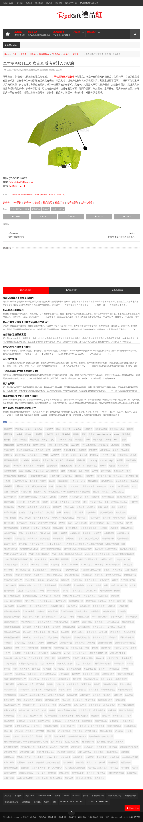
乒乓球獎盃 (117, 570)
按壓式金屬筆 (77, 648)
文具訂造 (115, 445)
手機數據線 (9, 507)
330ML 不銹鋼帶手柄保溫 (15, 554)
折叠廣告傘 (44, 54)
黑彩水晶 (69, 778)
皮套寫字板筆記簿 (56, 695)
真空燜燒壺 (29, 700)
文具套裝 (17, 653)
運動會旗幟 (98, 752)
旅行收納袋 (56, 653)
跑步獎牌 (119, 742)
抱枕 (17, 648)
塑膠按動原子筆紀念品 (96, 601)
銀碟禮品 (8, 538)
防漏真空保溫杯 (39, 486)
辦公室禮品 (9, 445)
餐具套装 (23, 544)
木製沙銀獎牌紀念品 (28, 663)
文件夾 (7, 653)
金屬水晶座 (65, 757)
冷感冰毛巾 (98, 439)
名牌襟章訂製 (46, 596)
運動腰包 (125, 752)
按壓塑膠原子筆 (61, 648)
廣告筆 (130, 429)
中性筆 (107, 570)
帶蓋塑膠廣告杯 (28, 622)
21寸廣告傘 (74, 486)
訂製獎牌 (25, 528)
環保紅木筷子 (65, 689)
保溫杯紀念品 (25, 471)
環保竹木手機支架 (42, 518)
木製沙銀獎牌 (10, 663)
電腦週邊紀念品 (26, 773)
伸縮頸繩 (99, 575)
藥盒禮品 (95, 715)
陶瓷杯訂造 (92, 762)
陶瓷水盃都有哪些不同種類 (17, 346)
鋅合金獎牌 (33, 538)
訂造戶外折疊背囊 (96, 726)
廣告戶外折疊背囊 (12, 627)
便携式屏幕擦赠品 (113, 575)
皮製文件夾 (72, 695)
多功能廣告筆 (108, 497)
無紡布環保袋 (64, 679)
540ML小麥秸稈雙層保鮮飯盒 (85, 559)
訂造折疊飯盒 (130, 726)
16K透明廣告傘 (10, 549)
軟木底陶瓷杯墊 (28, 747)
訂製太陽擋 (87, 721)
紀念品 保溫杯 (81, 523)
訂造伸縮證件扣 (51, 726)
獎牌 (84, 434)
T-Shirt (117, 434)
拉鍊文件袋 (103, 507)
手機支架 (134, 502)
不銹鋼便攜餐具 (40, 570)
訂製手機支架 (101, 721)
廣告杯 (27, 202)
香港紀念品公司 (98, 796)
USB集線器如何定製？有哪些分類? (20, 371)
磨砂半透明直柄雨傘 (47, 523)
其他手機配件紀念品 (28, 497)
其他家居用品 (118, 492)
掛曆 (113, 507)
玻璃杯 (50, 684)
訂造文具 (8, 731)
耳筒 (19, 715)
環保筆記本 (82, 518)
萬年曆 (129, 523)
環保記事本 (94, 689)
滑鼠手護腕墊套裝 (125, 674)
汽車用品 (8, 674)
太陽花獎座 (123, 606)
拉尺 (24, 648)
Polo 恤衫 (25, 460)
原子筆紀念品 (53, 590)
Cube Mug (92, 460)
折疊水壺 (91, 643)
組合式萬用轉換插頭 (67, 710)
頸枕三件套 (64, 773)
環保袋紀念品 (80, 689)
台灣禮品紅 (72, 202)
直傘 (63, 471)
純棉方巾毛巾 (10, 710)
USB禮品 (23, 439)
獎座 (32, 684)
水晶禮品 (55, 455)
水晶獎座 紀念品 (74, 669)
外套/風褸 (34, 439)
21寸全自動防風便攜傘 (51, 549)
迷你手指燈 (102, 747)
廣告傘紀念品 (113, 622)
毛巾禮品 (47, 669)
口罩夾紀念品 (77, 590)
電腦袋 (112, 465)
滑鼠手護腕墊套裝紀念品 (15, 679)
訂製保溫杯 (58, 721)
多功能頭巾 (72, 606)
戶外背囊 (27, 637)
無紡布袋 (77, 679)
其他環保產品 (50, 585)
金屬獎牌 (90, 757)
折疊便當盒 (33, 507)
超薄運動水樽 (88, 742)
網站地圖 (49, 3)
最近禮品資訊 (25, 290)
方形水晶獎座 (30, 653)
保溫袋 (115, 580)
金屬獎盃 (97, 533)
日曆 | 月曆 (50, 658)
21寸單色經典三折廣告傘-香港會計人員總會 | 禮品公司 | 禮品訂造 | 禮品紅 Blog (37, 194)
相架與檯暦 (63, 481)
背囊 (87, 471)
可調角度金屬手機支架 (110, 590)
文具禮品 (38, 434)
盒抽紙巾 (107, 695)
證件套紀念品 (28, 736)
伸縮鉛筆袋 (87, 575)
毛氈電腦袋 (121, 512)
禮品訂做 (8, 434)
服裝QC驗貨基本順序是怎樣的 (18, 297)
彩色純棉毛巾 (132, 476)
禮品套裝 (125, 450)
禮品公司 (47, 202)
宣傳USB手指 (28, 611)
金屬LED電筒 (52, 757)
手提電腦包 (53, 637)
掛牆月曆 (122, 507)
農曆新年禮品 (127, 528)
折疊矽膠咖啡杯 (105, 643)
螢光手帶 (106, 715)
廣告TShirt (29, 796)
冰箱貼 (53, 497)
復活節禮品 (92, 632)
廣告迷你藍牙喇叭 (12, 632)
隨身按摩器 (113, 762)
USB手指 (16, 202)
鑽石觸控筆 (58, 538)
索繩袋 (52, 710)
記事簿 (16, 736)
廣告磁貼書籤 (84, 627)
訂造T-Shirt (36, 726)
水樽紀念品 (114, 669)
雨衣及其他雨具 (55, 768)
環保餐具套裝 (119, 518)
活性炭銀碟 (64, 674)
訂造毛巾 (30, 731)
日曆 (59, 512)
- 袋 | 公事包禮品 (54, 544)
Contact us (132, 808)
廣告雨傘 (75, 445)
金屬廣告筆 (75, 533)
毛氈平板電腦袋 (106, 512)
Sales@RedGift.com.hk (89, 3)
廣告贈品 (114, 429)
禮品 (122, 429)
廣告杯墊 (56, 627)
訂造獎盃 (51, 731)
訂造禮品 (8, 429)
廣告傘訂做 (103, 445)
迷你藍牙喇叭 (107, 481)
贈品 (58, 429)
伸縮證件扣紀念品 (54, 575)
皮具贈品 (132, 518)
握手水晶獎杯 (10, 512)
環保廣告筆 (24, 689)
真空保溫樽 (22, 523)
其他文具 (38, 585)
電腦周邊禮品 (10, 773)
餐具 (128, 471)
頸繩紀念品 (61, 486)
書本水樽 (100, 658)
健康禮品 (79, 476)
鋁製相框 (21, 762)
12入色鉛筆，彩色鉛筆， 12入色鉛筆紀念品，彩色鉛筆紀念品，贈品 (94, 544)
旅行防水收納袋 (80, 653)
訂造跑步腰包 (91, 731)
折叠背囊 (21, 507)
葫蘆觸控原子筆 (66, 715)
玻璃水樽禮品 (73, 684)
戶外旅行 (17, 465)
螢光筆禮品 (92, 465)
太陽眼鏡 (111, 606)
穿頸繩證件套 (29, 705)
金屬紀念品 (114, 757)
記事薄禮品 (106, 471)
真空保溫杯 (9, 523)
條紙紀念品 (119, 663)
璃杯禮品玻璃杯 (110, 684)
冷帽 (106, 585)
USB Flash (61, 439)
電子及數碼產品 (11, 460)
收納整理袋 (106, 648)
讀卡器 (48, 736)
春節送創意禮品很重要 (14, 334)
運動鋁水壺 (9, 757)
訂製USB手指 (44, 721)
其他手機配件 (10, 497)
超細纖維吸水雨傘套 (77, 736)
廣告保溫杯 (100, 622)
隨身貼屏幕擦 (108, 538)
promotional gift (107, 460)
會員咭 (67, 512)
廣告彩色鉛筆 (128, 622)
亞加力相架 (55, 476)
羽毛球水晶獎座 (126, 710)
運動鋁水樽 (119, 471)
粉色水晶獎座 (65, 705)
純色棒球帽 (24, 710)
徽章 (85, 502)
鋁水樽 (133, 455)
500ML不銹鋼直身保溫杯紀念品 (18, 559)
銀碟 (15, 439)
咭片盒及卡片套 (104, 476)
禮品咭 (62, 523)
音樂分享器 (41, 773)
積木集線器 (120, 700)
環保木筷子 (37, 689)
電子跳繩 (125, 768)
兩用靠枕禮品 (25, 585)
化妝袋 (20, 590)
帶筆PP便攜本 (132, 617)
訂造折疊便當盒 (114, 726)
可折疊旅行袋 (76, 497)
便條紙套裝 (30, 580)
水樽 (48, 450)
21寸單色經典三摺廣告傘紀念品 (78, 549)
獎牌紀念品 (52, 465)
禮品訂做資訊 (101, 429)
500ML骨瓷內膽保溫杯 (59, 559)
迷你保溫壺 (76, 747)
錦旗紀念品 (45, 538)
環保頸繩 (70, 460)
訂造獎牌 (40, 731)
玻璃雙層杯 (86, 684)
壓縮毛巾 (121, 601)
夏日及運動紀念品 (25, 450)
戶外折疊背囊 (129, 632)
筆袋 (70, 523)
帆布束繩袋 (9, 502)
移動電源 (72, 471)
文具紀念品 (48, 460)
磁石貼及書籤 (66, 465)
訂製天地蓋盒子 (72, 721)
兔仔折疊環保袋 (128, 580)
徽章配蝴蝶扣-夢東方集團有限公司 (20, 395)
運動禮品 (8, 486)
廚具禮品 (75, 622)
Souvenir (74, 564)
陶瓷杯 (92, 434)
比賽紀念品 (105, 450)
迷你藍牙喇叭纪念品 (129, 747)
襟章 (129, 715)
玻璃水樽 (60, 684)
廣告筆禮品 (20, 455)
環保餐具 (126, 445)
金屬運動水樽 (123, 533)
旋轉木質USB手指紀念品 (15, 658)
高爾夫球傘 (123, 465)
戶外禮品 (93, 450)
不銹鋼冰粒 (26, 492)
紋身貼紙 (75, 481)
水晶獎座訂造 (90, 669)
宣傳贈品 (122, 611)
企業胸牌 (8, 575)
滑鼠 (97, 674)
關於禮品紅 (39, 3)
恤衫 (124, 439)
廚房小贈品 (87, 622)
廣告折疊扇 (65, 502)
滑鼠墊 (43, 481)
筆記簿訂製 (80, 465)
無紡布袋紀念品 (91, 679)
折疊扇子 (57, 507)
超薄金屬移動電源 (105, 742)
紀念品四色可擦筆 (126, 705)
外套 (130, 601)
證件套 (65, 455)
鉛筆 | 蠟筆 (9, 762)
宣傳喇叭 (41, 611)
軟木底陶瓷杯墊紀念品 (48, 747)
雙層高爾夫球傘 (39, 768)
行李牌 (95, 471)
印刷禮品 (63, 497)
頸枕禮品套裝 (78, 773)
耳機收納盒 (9, 715)
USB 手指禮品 (123, 486)
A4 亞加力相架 (106, 559)
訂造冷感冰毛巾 (68, 726)
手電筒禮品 (20, 643)
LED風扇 (24, 564)
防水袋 (80, 538)
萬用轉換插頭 (51, 715)
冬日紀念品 (9, 450)
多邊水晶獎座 (99, 606)
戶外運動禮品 (40, 637)
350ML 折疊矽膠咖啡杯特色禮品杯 (67, 554)
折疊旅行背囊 (66, 643)
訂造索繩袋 (58, 528)
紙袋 (44, 710)
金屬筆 (103, 465)
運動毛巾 (8, 455)
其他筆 (90, 585)
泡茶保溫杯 (33, 674)
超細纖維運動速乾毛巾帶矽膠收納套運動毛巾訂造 (26, 742)
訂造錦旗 (119, 731)
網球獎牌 (112, 710)
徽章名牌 (103, 632)
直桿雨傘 (118, 695)
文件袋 (7, 481)
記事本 (7, 736)
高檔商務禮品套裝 (116, 773)
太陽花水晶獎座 (124, 497)
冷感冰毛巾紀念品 (119, 585)
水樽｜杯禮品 (10, 518)
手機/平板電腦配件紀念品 (116, 502)
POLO (116, 439)
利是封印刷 (39, 471)
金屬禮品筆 (109, 533)
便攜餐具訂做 (40, 492)
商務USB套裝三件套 (72, 596)
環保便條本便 (10, 689)
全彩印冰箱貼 (10, 585)
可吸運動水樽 (91, 590)
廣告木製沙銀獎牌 (42, 627)
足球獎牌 (103, 528)
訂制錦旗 (32, 721)
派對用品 (60, 460)
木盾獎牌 (44, 455)
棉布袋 (130, 663)
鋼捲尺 (31, 762)
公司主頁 (19, 3)
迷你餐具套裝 (122, 481)
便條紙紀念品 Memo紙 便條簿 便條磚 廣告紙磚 (69, 492)
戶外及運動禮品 (89, 445)
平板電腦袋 (131, 460)
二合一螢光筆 (131, 570)
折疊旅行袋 (80, 643)
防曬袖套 (70, 538)
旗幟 (88, 439)
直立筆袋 (129, 695)
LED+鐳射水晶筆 (11, 564)
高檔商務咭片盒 (37, 544)
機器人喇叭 (25, 669)
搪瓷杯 (95, 648)
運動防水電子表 (24, 757)
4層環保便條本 (88, 486)
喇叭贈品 (115, 596)
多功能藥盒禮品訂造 (39, 606)
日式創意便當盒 (35, 658)
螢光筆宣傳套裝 (11, 528)
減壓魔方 (76, 674)
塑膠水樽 (95, 497)
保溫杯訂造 (104, 580)
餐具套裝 (91, 773)
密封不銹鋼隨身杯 (50, 617)
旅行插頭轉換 (52, 471)
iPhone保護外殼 (23, 570)
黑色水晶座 (100, 778)
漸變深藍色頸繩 (49, 679)
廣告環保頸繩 (69, 627)
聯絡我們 (59, 3)
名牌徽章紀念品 (30, 596)
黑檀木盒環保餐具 (84, 778)
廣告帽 (7, 465)
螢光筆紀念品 (119, 715)
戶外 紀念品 (115, 632)
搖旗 (87, 648)
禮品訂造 (59, 202)
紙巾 (81, 471)
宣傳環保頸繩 (67, 611)
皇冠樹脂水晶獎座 (38, 695)
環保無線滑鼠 (50, 689)
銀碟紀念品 (20, 538)
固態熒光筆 (61, 601)
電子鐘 (135, 768)
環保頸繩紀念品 (108, 689)
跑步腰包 (114, 528)
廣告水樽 (83, 455)
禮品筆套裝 (78, 700)
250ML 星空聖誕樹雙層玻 (106, 549)
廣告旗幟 (27, 627)
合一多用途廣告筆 (12, 596)
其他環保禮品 (65, 585)
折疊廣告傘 (45, 507)
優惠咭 (96, 492)
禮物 (58, 434)
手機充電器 (29, 465)
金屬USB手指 (69, 450)
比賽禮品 (36, 669)
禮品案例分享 (61, 33)
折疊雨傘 (91, 507)
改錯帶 (133, 648)
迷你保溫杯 (89, 747)
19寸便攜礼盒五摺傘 (29, 549)
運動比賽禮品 (112, 752)
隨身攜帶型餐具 (92, 538)
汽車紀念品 (20, 674)
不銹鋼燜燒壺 (55, 570)
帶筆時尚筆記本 (11, 622)
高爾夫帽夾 (132, 773)
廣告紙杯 (76, 502)
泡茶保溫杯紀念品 (48, 674)
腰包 (26, 715)
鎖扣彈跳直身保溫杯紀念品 (48, 762)
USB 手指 (99, 564)
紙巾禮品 (36, 710)
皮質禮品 (97, 695)
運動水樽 (81, 460)
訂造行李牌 (78, 731)
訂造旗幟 (19, 731)
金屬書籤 (19, 486)
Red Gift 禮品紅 (133, 817)
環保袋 (116, 450)
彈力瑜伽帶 (53, 632)
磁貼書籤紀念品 (52, 700)
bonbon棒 (8, 570)
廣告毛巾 (40, 450)
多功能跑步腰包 (57, 606)
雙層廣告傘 (126, 762)
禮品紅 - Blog (8, 3)
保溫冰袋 (65, 580)
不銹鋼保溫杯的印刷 (38, 476)
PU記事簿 (55, 564)
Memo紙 (35, 564)
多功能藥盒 (22, 606)
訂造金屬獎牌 (106, 731)
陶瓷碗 (102, 762)
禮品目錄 (29, 3)
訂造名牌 (82, 726)
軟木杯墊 (64, 747)
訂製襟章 (36, 528)
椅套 (15, 669)
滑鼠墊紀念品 (108, 674)
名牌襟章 (90, 476)
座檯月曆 (21, 502)
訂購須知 (77, 32)
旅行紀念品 (33, 455)
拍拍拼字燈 (46, 648)
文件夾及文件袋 (108, 455)
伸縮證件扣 (39, 575)
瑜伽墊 (97, 684)
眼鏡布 (39, 700)
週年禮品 (134, 481)
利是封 (120, 460)
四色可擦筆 (30, 601)
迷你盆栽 (113, 747)
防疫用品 (80, 762)
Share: (65, 564)
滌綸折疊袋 (88, 674)
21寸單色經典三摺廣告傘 (15, 476)
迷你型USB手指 (23, 445)
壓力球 (112, 601)
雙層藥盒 (25, 768)
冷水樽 (133, 585)
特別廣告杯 (22, 684)
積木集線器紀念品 (12, 705)
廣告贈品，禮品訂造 (116, 627)
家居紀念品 (118, 476)
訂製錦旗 (46, 528)
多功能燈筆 (9, 606)
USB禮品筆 (127, 564)
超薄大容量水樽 (72, 742)
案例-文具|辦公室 (65, 663)
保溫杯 (76, 434)
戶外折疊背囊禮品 (12, 637)
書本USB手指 (87, 658)
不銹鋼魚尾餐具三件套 (91, 570)
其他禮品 (44, 497)
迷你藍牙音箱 (10, 533)
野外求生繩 (39, 757)
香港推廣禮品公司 (114, 796)
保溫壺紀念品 (91, 580)
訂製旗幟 (114, 721)
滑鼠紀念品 (34, 679)
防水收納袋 (68, 762)
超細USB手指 (60, 736)
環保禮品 (66, 434)
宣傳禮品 (56, 54)
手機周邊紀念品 (100, 637)
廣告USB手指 (33, 502)
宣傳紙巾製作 (109, 611)
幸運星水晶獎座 (61, 622)
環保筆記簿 (95, 518)
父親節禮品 (9, 684)
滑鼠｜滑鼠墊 (25, 518)
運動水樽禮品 (32, 533)
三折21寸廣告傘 (19, 54)
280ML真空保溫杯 (128, 549)
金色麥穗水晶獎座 (130, 757)
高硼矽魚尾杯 (42, 778)
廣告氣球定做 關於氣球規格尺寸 (19, 408)
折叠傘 (33, 54)
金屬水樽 (87, 533)
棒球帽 (7, 669)
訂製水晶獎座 (127, 721)
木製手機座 (126, 658)
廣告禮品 (38, 429)
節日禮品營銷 (10, 359)
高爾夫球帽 (9, 778)
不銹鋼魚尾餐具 (71, 570)
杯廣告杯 (50, 663)
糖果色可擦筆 (95, 705)
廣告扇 (54, 502)
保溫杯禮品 (67, 476)
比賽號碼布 (91, 512)
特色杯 (52, 481)
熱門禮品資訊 (71, 290)
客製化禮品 (86, 202)
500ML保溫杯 (40, 559)
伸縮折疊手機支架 (23, 575)
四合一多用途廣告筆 (13, 601)
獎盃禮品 (40, 684)
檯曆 (81, 512)
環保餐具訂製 (10, 695)
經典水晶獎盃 (85, 710)
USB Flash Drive (104, 434)
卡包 (42, 590)
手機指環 (113, 637)
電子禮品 (114, 768)
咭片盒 (57, 596)
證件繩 (39, 736)
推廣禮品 (77, 429)
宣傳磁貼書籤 (81, 611)
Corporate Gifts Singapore (72, 802)
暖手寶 (76, 658)
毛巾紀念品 (59, 669)
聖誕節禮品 (118, 523)
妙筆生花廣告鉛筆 (12, 611)
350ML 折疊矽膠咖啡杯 (39, 554)
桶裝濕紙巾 (87, 663)
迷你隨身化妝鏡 (27, 752)
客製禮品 (37, 802)
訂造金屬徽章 (72, 528)
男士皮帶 (23, 695)
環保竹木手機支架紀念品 (63, 518)
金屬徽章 (82, 450)
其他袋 (98, 585)
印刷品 (74, 455)
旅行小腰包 (43, 653)
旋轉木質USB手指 (117, 653)
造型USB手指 (39, 445)
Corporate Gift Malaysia (98, 802)
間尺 (28, 486)
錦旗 (50, 445)
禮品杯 (7, 439)
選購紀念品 (39, 33)
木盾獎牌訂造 (113, 658)
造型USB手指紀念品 (45, 752)
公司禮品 (49, 429)
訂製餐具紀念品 (22, 726)
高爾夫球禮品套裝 (25, 778)
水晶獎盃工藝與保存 (13, 310)
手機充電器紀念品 (82, 637)
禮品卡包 (66, 700)
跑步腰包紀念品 (11, 747)
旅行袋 (67, 653)
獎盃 (70, 439)
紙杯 (109, 523)
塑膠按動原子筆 (76, 601)
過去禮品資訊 (117, 290)
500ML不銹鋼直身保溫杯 (123, 554)
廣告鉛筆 (27, 632)
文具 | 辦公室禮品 (36, 512)
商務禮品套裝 (89, 596)
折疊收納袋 (69, 507)
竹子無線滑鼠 (44, 705)
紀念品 (67, 54)
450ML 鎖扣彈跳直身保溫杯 (97, 554)
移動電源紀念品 (105, 700)
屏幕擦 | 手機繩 (67, 617)
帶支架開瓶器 (83, 617)
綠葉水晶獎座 (99, 710)
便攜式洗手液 (130, 575)
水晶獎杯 (103, 669)
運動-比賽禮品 (84, 752)
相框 (19, 700)
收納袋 (22, 512)
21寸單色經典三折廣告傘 (62, 76)
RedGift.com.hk (17, 186)
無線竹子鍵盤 (107, 679)
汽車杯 (125, 669)
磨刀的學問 (8, 383)
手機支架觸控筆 (127, 637)
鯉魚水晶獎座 (56, 778)
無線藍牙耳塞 (121, 679)
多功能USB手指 (61, 445)
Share (43, 216)
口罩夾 (65, 590)
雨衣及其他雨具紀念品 (75, 768)
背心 (52, 439)
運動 (21, 533)
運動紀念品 (45, 533)
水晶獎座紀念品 (20, 481)
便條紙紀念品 (10, 471)
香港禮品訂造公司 (11, 802)
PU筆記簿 (101, 486)
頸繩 (51, 486)
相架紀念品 (9, 700)
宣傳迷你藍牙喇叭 (12, 617)
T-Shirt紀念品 (87, 564)
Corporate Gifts (123, 559)
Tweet (16, 216)
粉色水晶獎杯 (80, 705)
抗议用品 (32, 643)
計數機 (129, 731)
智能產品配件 (64, 658)
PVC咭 (111, 486)
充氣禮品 (105, 492)
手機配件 (8, 643)
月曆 (75, 512)
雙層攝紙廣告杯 (11, 768)
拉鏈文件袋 (33, 648)
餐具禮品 (101, 773)
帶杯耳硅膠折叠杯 (100, 617)
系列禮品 (57, 450)
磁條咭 (33, 523)
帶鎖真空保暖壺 (45, 622)
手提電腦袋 (66, 637)
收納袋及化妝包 (121, 648)
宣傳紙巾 (36, 460)
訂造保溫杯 (93, 481)
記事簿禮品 (123, 455)
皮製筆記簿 (85, 695)
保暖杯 (41, 580)
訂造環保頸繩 (64, 731)
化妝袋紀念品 (32, 590)
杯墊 (42, 663)
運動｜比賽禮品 (60, 533)
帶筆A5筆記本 (117, 617)
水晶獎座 (49, 434)
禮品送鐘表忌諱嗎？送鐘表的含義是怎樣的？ (26, 322)
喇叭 (87, 497)
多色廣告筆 (85, 606)
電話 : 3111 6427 (71, 3)
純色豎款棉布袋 (97, 523)
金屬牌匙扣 (78, 757)
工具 (136, 497)
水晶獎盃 (34, 481)
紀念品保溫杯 (109, 705)
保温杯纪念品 (52, 580)
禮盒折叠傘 (90, 700)
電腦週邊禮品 (123, 538)
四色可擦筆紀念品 (46, 601)
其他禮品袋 (79, 585)
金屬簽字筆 (102, 757)
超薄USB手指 (56, 742)
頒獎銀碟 (52, 773)
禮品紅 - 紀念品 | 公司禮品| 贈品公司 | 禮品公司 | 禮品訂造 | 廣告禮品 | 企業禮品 (59, 817)
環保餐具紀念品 (125, 689)
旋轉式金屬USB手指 (98, 653)
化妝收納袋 (9, 590)
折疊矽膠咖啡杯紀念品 (125, 643)
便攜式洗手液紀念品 (13, 580)
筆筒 (54, 705)
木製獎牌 (40, 465)
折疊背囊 (81, 507)
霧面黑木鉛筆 (10, 544)
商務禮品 (126, 434)
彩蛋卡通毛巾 (78, 632)
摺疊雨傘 (94, 455)
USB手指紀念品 (113, 564)
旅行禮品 (50, 512)
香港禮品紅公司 (131, 796)
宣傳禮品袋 (95, 611)
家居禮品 (79, 439)
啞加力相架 (103, 596)
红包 (83, 481)
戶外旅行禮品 (96, 502)
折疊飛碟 (8, 648)
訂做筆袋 (21, 721)
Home (7, 54)
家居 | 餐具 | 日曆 (31, 617)
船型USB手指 (36, 715)
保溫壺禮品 (77, 580)
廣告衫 (45, 439)
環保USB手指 (125, 684)
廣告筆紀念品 (99, 627)
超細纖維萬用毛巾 (89, 528)
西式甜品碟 (9, 721)
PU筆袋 (45, 564)
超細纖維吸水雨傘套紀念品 (101, 736)
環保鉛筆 (107, 518)
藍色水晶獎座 (82, 715)
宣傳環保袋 (53, 611)
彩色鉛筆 (65, 632)
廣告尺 (45, 502)
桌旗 (78, 663)
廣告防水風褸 (40, 632)
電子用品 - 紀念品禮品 (97, 768)
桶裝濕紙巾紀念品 (103, 663)
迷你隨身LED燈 (10, 752)
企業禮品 (88, 429)
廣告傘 (76, 54)
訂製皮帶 (8, 726)
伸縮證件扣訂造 (72, 575)
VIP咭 (134, 486)
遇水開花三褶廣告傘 (66, 752)
